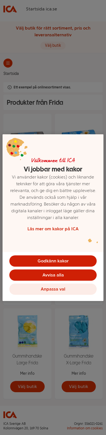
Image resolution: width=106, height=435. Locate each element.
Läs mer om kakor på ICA (53, 228)
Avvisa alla (53, 275)
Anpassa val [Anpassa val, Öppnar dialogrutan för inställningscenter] (53, 289)
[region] (53, 217)
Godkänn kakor (53, 261)
